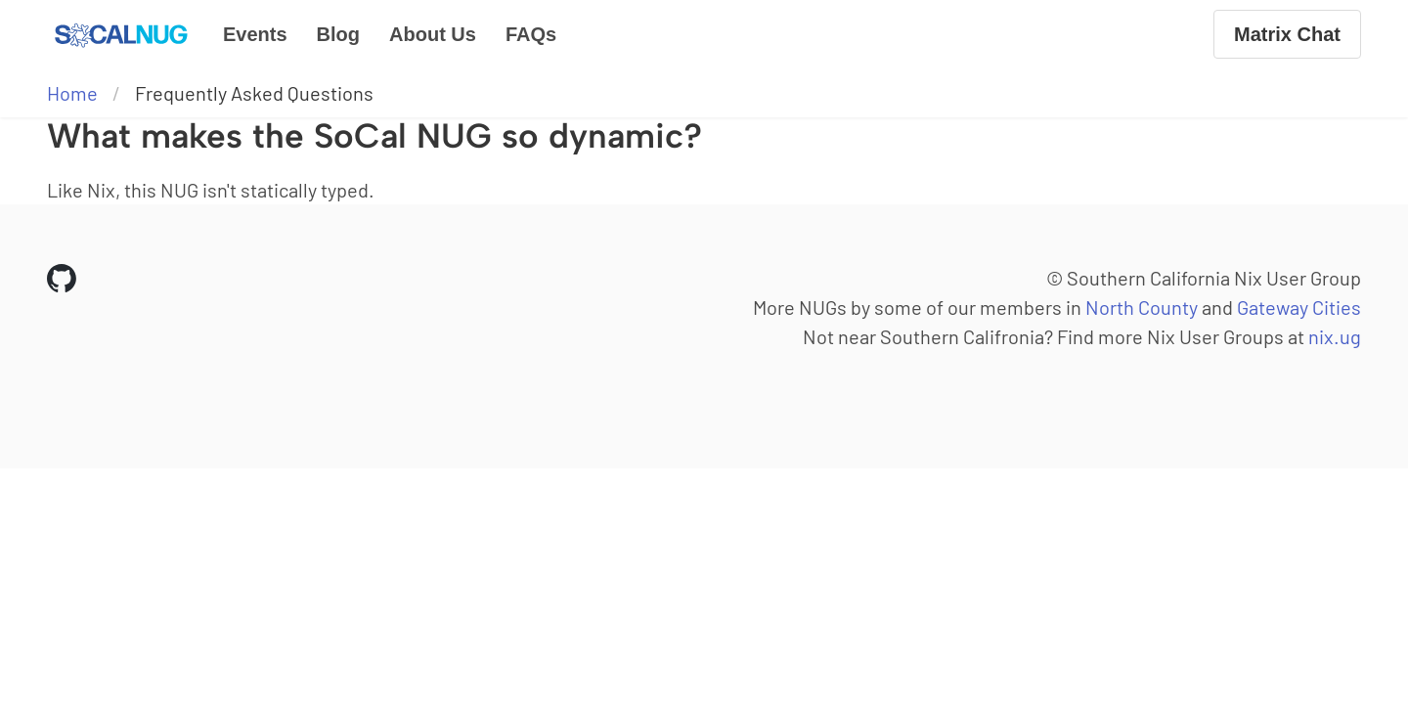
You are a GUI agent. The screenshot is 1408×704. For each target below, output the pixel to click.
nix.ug (1334, 336)
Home (72, 93)
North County (1141, 307)
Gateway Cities (1299, 307)
